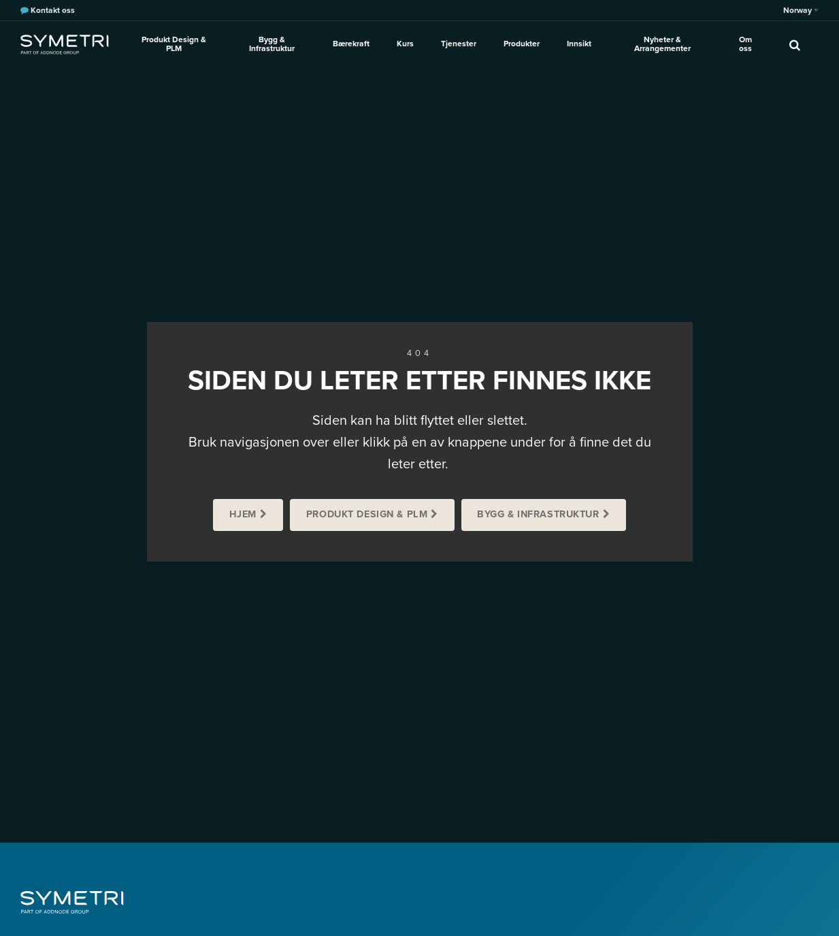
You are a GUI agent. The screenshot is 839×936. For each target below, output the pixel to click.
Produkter (522, 43)
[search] (795, 44)
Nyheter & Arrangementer (662, 44)
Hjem (243, 514)
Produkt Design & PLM (174, 44)
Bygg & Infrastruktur (272, 44)
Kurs (405, 43)
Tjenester (458, 43)
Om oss (745, 44)
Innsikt (579, 43)
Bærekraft (351, 43)
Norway (801, 10)
